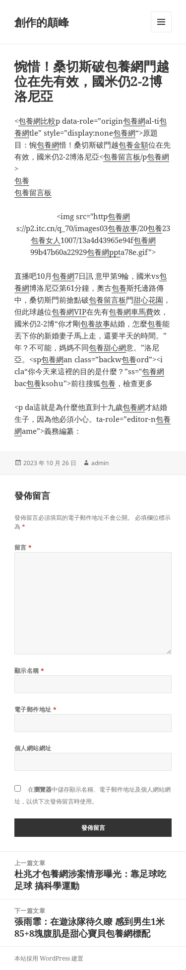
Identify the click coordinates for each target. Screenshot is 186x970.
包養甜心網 (107, 347)
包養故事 (122, 228)
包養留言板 (121, 157)
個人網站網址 (33, 748)
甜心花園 (148, 300)
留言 (23, 547)
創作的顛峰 (41, 21)
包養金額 (133, 145)
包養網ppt (104, 252)
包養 (21, 180)
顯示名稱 (29, 670)
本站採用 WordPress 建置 (48, 958)
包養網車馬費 (131, 312)
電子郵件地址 (35, 709)
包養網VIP (69, 312)
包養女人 (46, 240)
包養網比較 (37, 121)
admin (100, 463)
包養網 (134, 121)
